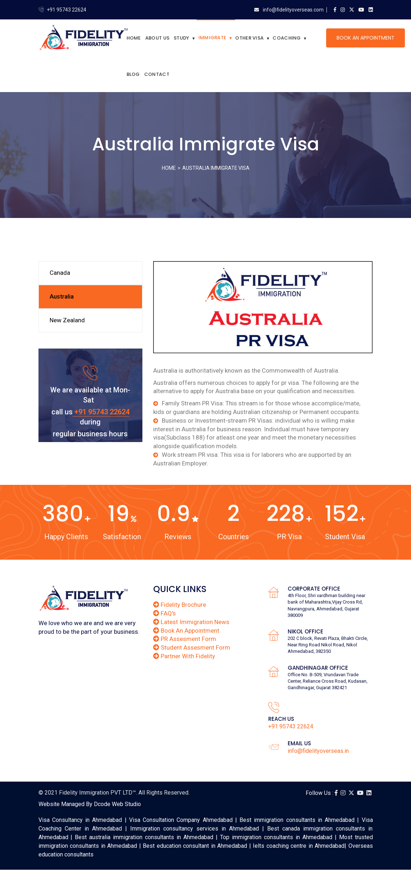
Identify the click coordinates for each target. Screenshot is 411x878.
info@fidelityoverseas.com (293, 10)
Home (134, 38)
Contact (156, 74)
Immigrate (212, 37)
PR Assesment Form (184, 638)
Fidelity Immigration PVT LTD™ (97, 792)
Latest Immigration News (191, 621)
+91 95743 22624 (66, 10)
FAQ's (164, 613)
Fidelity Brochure (179, 604)
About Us (157, 38)
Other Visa (249, 38)
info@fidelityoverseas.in (318, 750)
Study (181, 38)
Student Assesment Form (191, 647)
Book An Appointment (365, 37)
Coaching (287, 38)
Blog (133, 74)
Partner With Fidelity (184, 656)
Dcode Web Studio (117, 804)
